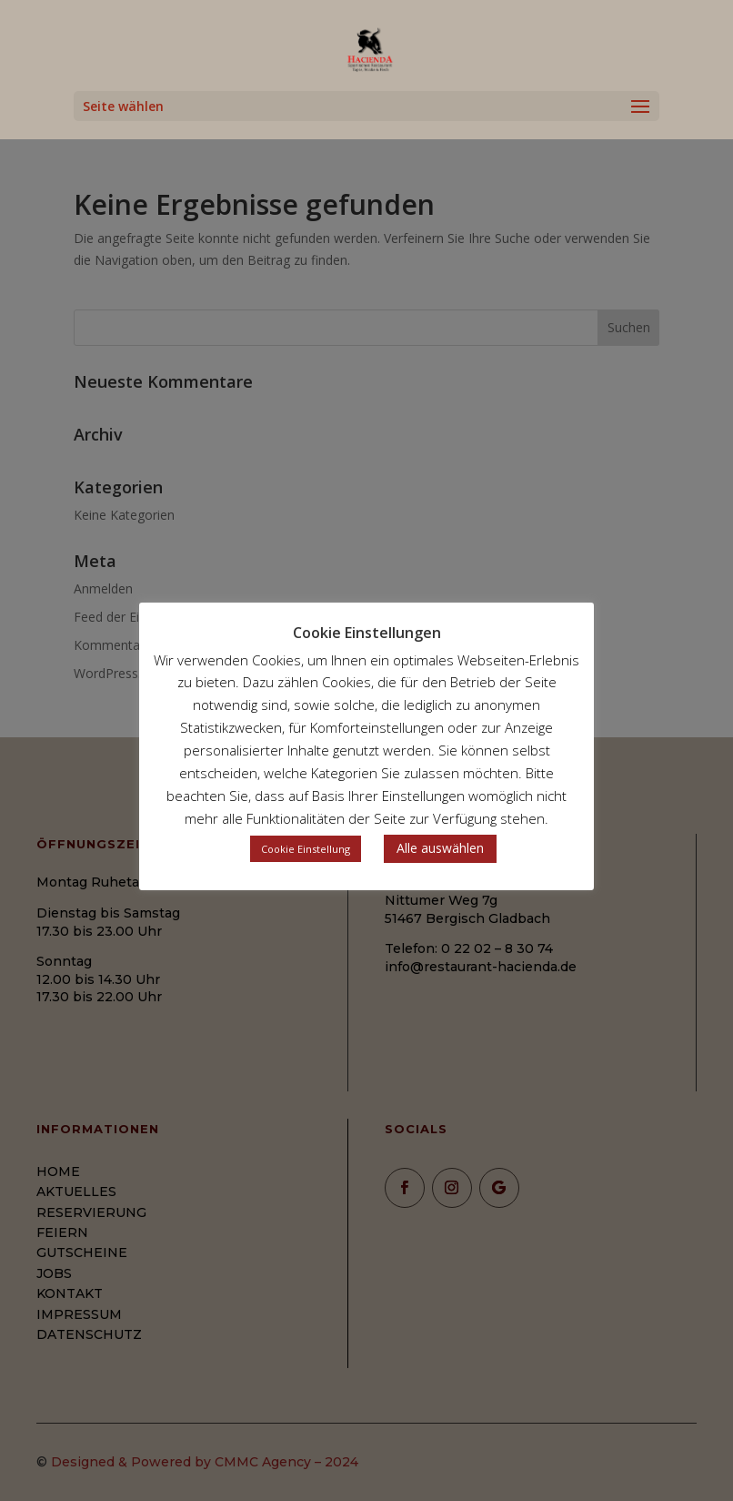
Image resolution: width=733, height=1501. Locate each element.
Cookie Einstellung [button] (305, 849)
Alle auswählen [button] (440, 848)
